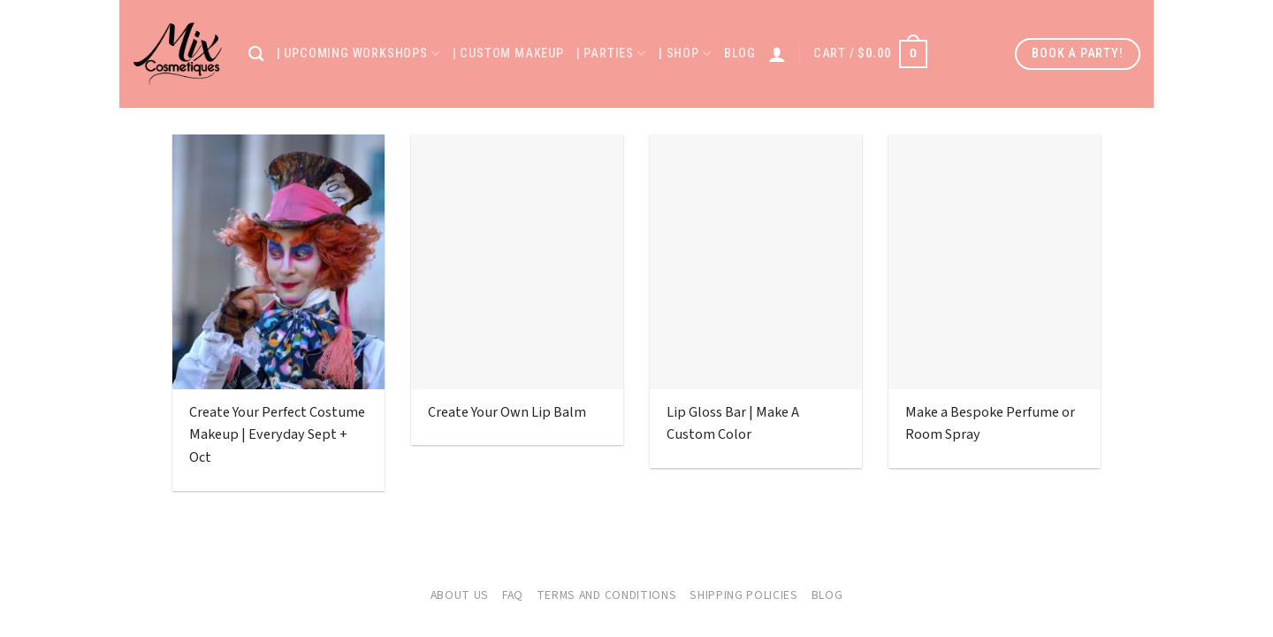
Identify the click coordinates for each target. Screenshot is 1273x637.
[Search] (256, 54)
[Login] (777, 54)
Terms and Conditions (607, 595)
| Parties (611, 53)
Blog (740, 53)
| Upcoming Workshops (358, 53)
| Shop (685, 53)
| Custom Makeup (508, 53)
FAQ (512, 595)
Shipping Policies (744, 595)
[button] (870, 54)
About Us (460, 595)
